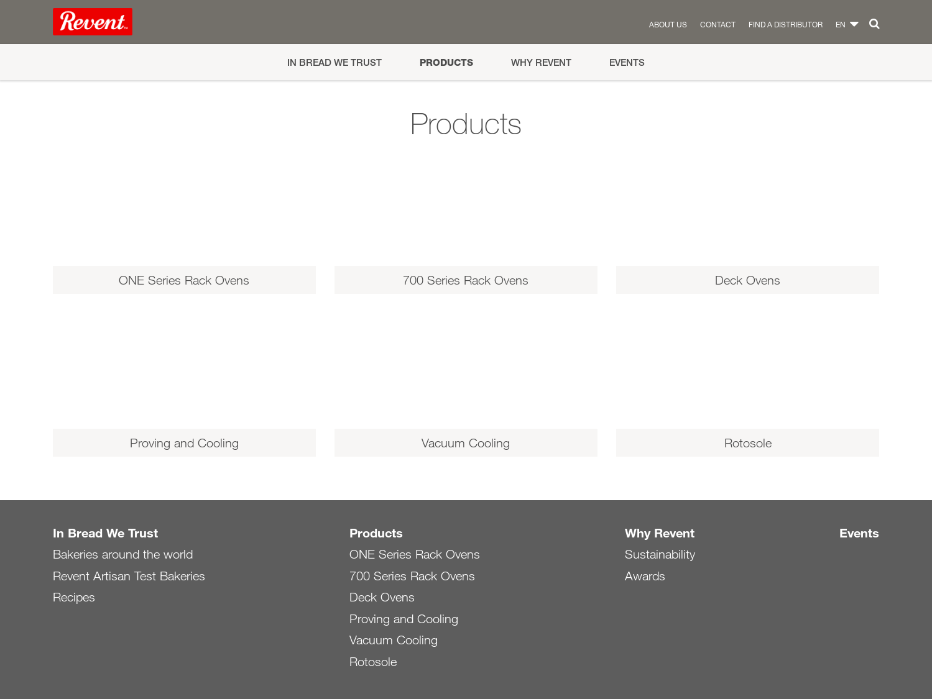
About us (668, 24)
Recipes (74, 597)
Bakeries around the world (123, 554)
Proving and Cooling (403, 618)
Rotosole (373, 661)
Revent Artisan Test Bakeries (129, 576)
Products (446, 62)
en (841, 24)
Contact (718, 24)
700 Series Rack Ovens (412, 576)
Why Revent (541, 62)
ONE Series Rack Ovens (414, 554)
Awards (645, 576)
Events (627, 62)
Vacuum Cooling (393, 640)
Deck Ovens (382, 597)
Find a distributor (786, 24)
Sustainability (660, 554)
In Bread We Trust (334, 62)
